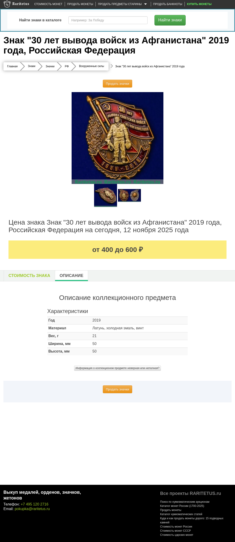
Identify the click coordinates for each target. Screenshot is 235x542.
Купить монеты (199, 4)
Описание (71, 275)
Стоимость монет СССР (175, 530)
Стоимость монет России (176, 526)
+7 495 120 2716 (34, 504)
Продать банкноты (167, 4)
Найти (170, 20)
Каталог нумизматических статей (181, 514)
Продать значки (117, 83)
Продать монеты (80, 4)
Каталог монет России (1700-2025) (182, 506)
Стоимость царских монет (176, 534)
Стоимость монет (48, 4)
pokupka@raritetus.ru (32, 509)
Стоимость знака (29, 275)
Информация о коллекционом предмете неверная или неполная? (117, 368)
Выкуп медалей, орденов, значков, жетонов (42, 495)
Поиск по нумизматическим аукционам (185, 501)
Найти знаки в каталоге (40, 20)
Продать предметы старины (123, 4)
